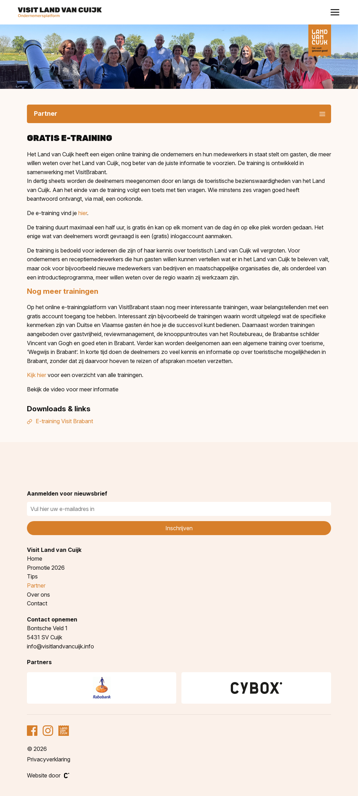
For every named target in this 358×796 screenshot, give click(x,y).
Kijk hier (36, 374)
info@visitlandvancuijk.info (60, 646)
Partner (36, 585)
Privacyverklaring (48, 759)
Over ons (38, 594)
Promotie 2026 (46, 567)
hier (82, 212)
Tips (32, 576)
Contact (37, 603)
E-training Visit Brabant (60, 421)
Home (34, 558)
